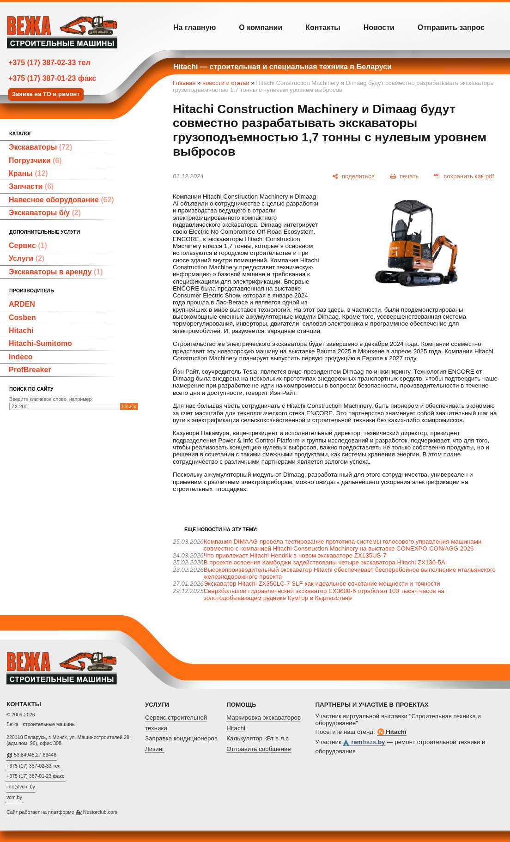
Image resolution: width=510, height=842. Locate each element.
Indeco (21, 357)
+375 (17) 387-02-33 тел (49, 63)
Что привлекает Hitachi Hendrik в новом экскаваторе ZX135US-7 (295, 555)
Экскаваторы (40, 147)
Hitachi (21, 330)
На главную (194, 27)
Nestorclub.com (100, 812)
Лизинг (154, 748)
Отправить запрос (451, 27)
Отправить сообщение (258, 748)
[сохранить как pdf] (464, 176)
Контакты (322, 27)
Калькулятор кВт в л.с (257, 738)
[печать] (404, 176)
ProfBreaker (30, 370)
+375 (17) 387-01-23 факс (52, 78)
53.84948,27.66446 (35, 754)
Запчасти (31, 186)
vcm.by (14, 797)
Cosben (22, 317)
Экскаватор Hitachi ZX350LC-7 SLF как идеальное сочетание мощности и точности (322, 583)
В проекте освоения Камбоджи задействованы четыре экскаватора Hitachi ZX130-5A (324, 562)
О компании (260, 27)
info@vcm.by (20, 786)
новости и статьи (225, 82)
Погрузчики (35, 160)
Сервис (28, 245)
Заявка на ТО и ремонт (46, 94)
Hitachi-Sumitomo (40, 343)
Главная (184, 82)
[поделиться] (353, 176)
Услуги (26, 258)
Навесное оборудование (61, 200)
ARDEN (22, 304)
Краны (28, 173)
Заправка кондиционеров (181, 738)
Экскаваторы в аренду (56, 272)
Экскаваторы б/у (45, 213)
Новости (379, 27)
